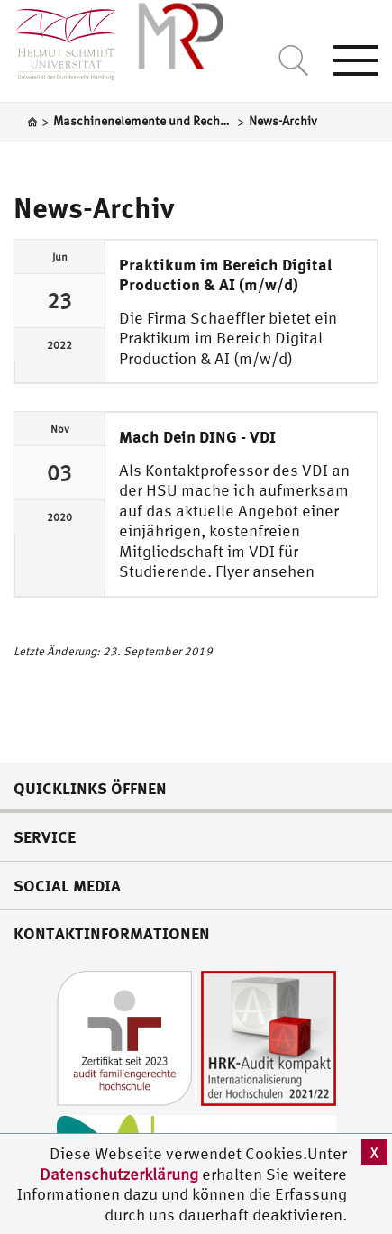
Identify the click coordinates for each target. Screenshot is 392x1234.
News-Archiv (94, 207)
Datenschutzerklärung (119, 1174)
